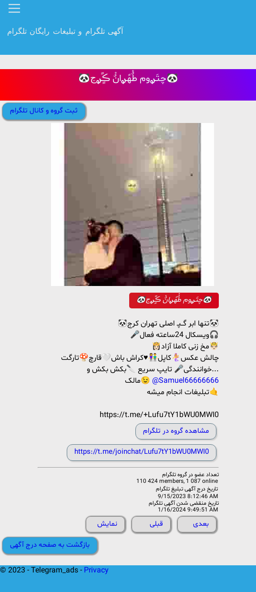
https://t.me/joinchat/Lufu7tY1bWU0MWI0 (141, 452)
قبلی (156, 524)
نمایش (107, 524)
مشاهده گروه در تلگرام (176, 431)
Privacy (96, 570)
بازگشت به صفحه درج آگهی (50, 545)
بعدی (201, 524)
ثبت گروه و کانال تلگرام (44, 111)
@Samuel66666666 (185, 381)
